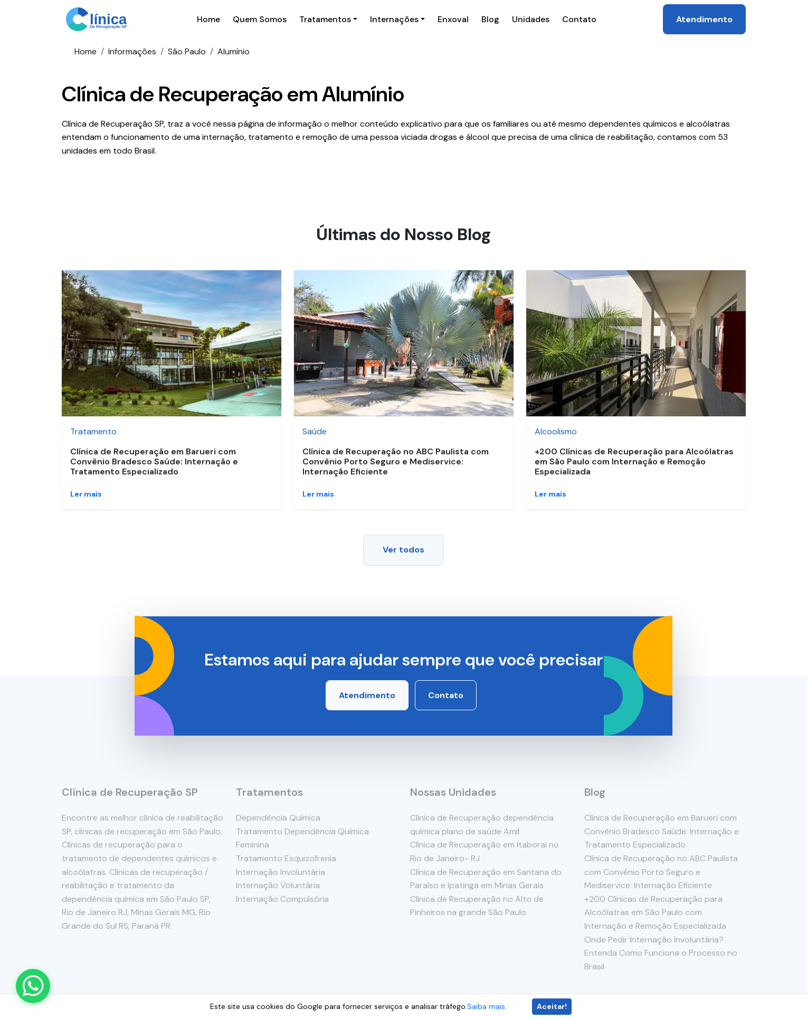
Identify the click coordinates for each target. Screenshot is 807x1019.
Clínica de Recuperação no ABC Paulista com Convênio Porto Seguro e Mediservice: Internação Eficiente (395, 461)
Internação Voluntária (278, 885)
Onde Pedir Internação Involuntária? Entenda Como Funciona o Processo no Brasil (660, 953)
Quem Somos (260, 19)
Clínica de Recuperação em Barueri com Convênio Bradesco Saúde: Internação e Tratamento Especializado (154, 461)
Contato (579, 19)
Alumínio (233, 51)
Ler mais (86, 494)
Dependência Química (278, 817)
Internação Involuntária (280, 872)
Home (208, 19)
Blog (490, 19)
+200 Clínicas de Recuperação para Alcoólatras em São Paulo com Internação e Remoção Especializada (634, 461)
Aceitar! (552, 1006)
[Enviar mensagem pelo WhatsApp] (33, 986)
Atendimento (704, 19)
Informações (132, 51)
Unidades (530, 19)
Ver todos (403, 549)
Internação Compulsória (282, 898)
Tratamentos (325, 19)
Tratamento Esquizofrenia (286, 858)
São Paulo (187, 51)
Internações (394, 19)
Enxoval (453, 19)
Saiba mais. (487, 1006)
